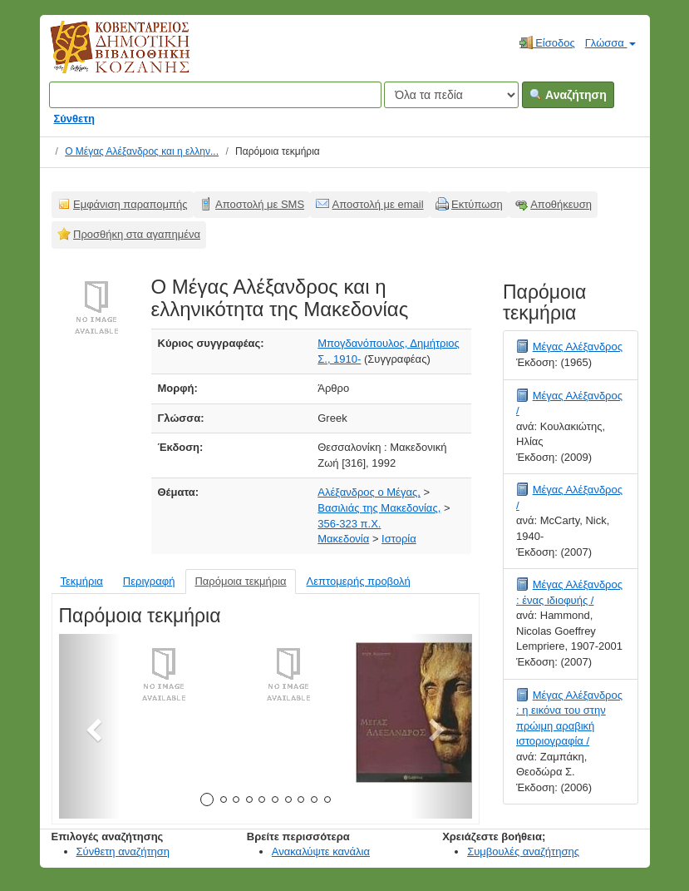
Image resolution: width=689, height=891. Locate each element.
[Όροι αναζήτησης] (215, 95)
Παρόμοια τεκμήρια (240, 581)
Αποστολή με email (378, 204)
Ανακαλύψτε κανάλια (321, 851)
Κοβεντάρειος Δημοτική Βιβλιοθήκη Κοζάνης (104, 56)
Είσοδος (547, 42)
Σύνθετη (75, 118)
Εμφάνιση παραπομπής (130, 204)
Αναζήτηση (568, 94)
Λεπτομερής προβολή (359, 581)
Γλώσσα (610, 43)
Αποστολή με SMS (259, 204)
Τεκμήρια (82, 581)
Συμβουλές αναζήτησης (523, 851)
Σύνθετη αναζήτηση (123, 851)
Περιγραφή (149, 581)
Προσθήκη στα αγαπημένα (136, 234)
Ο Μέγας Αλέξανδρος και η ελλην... (142, 151)
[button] (90, 726)
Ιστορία (398, 538)
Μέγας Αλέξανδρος (578, 346)
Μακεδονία (343, 538)
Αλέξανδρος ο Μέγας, (369, 492)
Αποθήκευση (561, 204)
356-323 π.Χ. (349, 523)
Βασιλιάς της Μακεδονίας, (378, 508)
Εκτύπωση (477, 204)
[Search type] (451, 95)
